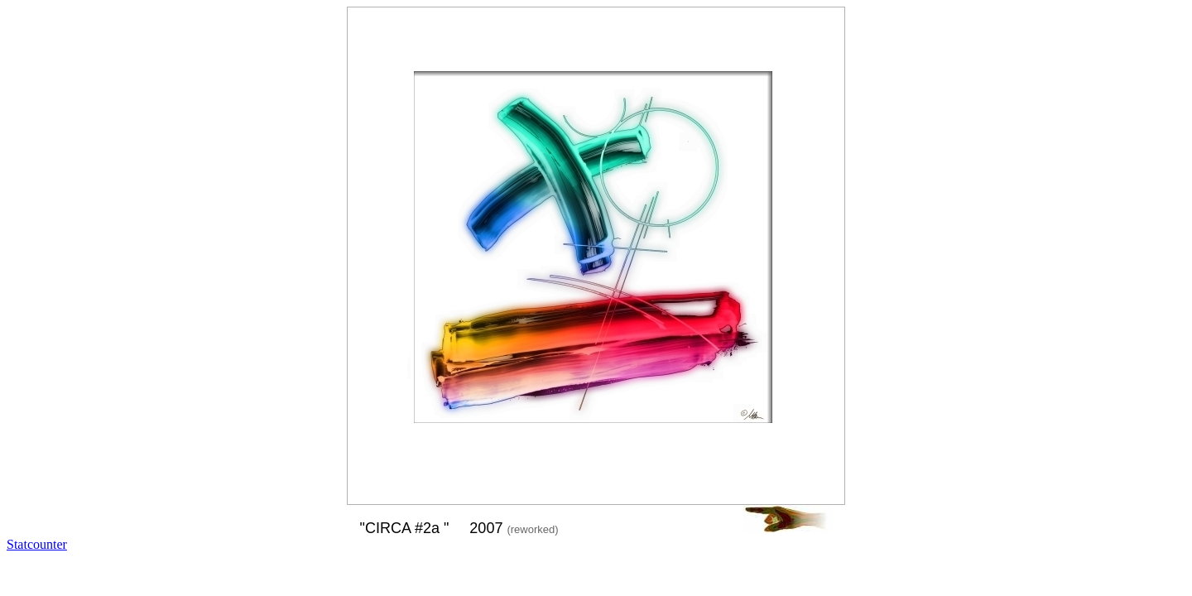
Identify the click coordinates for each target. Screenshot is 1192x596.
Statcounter (37, 544)
